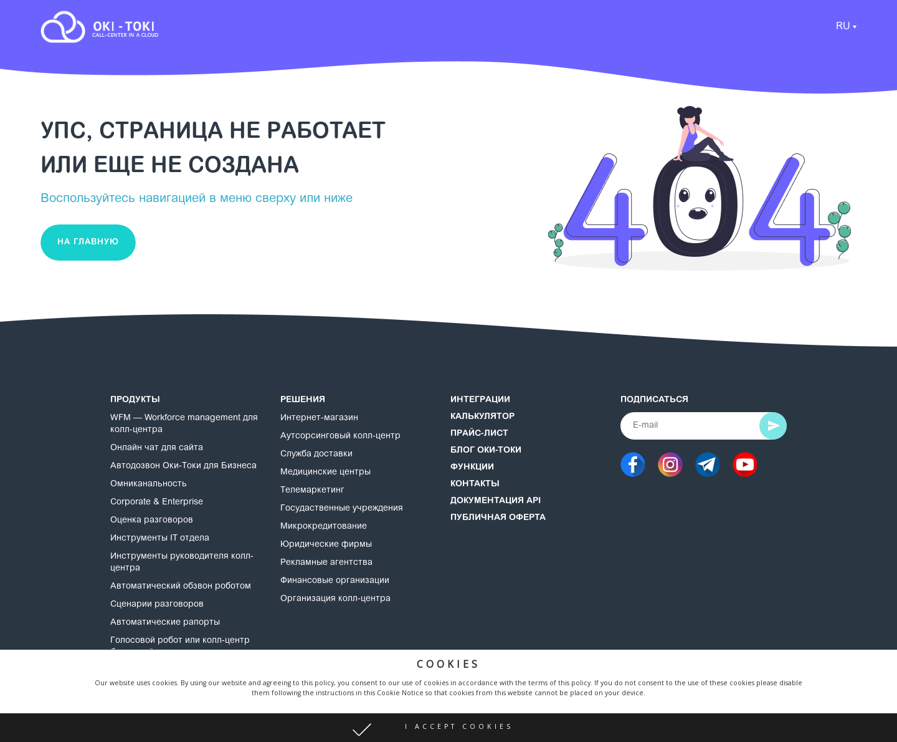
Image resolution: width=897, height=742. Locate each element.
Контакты (475, 484)
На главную (88, 242)
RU (843, 27)
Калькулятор (482, 417)
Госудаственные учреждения (341, 508)
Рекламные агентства (326, 563)
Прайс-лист (479, 434)
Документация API (495, 501)
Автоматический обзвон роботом (180, 586)
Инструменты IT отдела (159, 538)
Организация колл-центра (335, 599)
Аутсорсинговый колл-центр (340, 436)
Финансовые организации (334, 581)
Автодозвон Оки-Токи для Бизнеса (183, 466)
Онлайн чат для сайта (156, 448)
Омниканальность (148, 484)
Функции (472, 467)
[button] (448, 727)
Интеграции (480, 400)
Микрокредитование (323, 527)
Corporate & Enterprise (156, 502)
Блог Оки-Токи (485, 450)
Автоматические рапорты (165, 623)
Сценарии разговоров (157, 604)
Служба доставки (316, 454)
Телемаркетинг (312, 490)
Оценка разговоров (151, 520)
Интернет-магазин (319, 418)
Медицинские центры (325, 472)
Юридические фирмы (326, 545)
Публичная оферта (498, 518)
